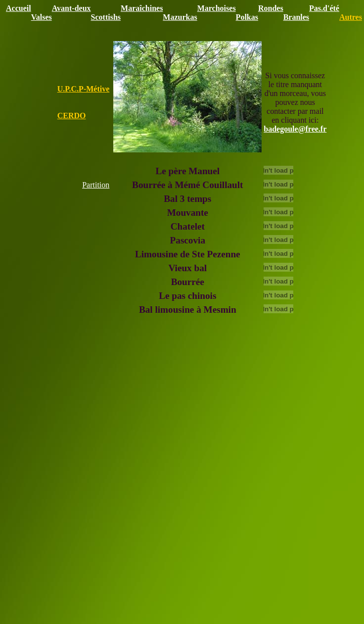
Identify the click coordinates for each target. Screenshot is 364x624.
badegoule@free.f (293, 129)
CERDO (71, 115)
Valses (41, 17)
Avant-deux (71, 8)
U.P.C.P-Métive (83, 89)
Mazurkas (180, 17)
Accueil (18, 8)
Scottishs (106, 17)
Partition (95, 185)
